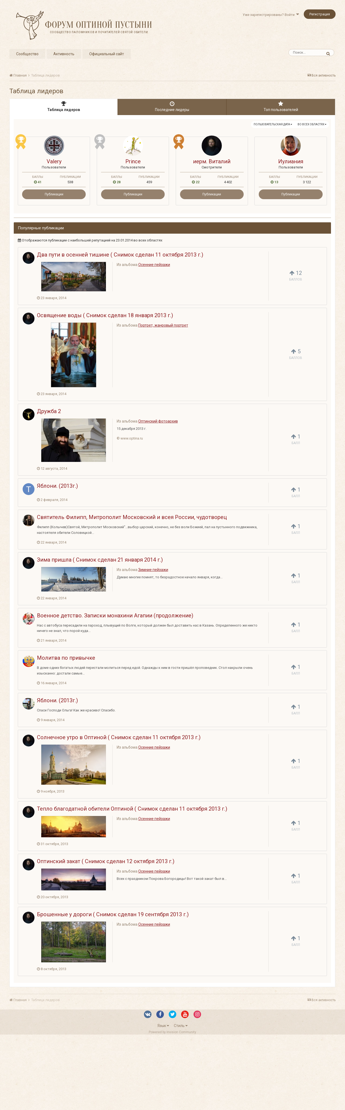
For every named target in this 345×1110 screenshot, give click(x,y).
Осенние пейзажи (154, 264)
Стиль (181, 1025)
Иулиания (290, 161)
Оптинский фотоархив (158, 421)
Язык (163, 1025)
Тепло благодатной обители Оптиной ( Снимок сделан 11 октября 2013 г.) (132, 808)
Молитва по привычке (66, 658)
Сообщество (27, 54)
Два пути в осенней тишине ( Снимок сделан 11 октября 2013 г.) (120, 254)
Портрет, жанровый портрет (163, 325)
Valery (54, 161)
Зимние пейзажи (153, 570)
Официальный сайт (106, 54)
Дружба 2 (49, 411)
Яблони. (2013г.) (57, 486)
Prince (133, 161)
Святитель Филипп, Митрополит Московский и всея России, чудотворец (132, 517)
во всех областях (312, 124)
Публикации (54, 194)
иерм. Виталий (211, 161)
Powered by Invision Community (172, 1032)
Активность (63, 54)
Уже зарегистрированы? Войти (271, 15)
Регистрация (319, 14)
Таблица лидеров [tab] (63, 106)
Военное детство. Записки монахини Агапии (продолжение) (115, 615)
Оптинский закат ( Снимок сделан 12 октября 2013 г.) (105, 861)
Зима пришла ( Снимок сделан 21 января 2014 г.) (100, 559)
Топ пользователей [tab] (281, 106)
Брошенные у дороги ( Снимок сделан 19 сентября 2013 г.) (113, 914)
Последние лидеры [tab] (172, 106)
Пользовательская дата (273, 124)
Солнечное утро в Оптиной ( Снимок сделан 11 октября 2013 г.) (119, 737)
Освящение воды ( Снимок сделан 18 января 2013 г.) (105, 315)
